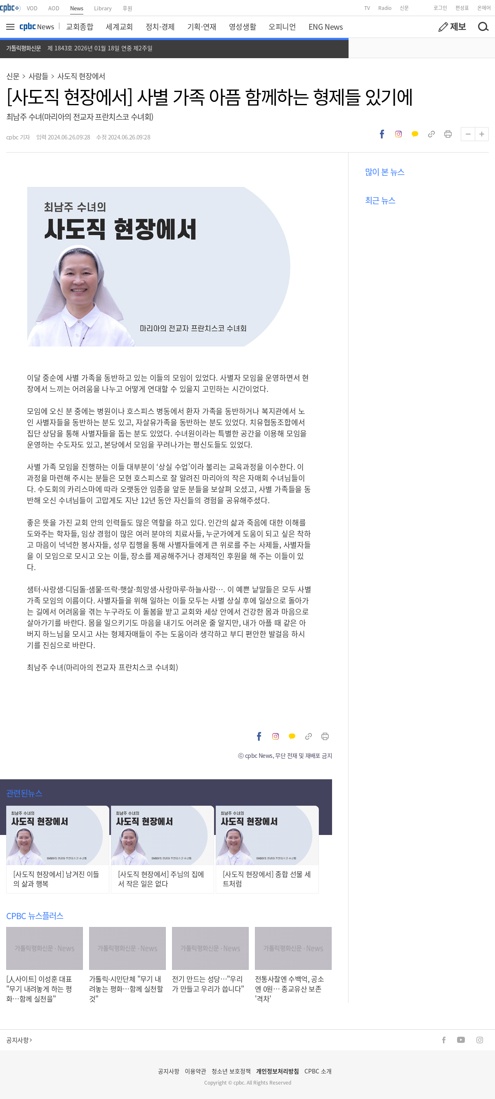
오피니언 (282, 26)
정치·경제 (160, 26)
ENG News (326, 26)
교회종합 (79, 26)
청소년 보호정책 (231, 1071)
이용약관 (195, 1071)
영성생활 (242, 26)
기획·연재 (202, 26)
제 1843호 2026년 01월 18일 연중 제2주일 (100, 48)
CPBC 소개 (318, 1071)
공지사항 (19, 1039)
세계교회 (119, 26)
